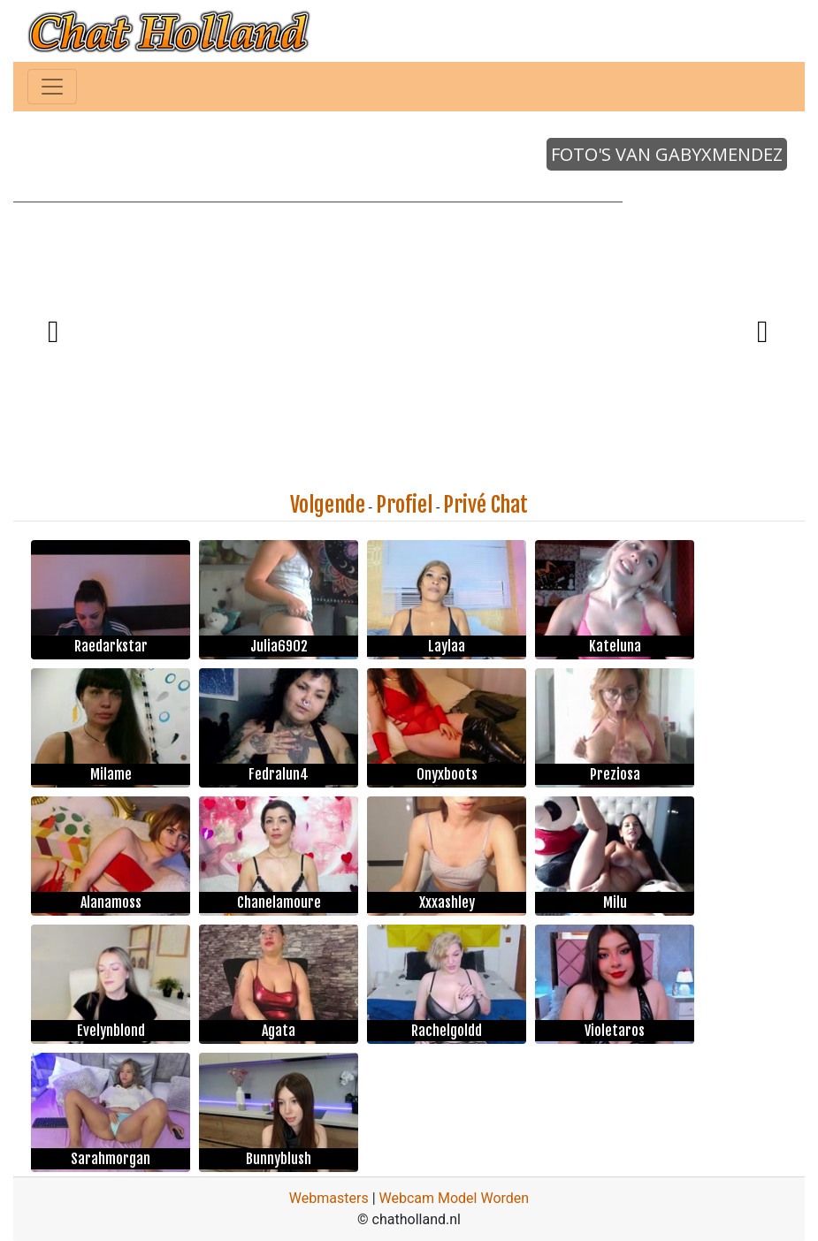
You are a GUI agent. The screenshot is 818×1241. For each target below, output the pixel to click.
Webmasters (329, 1198)
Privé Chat (485, 504)
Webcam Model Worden (454, 1198)
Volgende (327, 504)
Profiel (404, 504)
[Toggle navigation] (52, 86)
